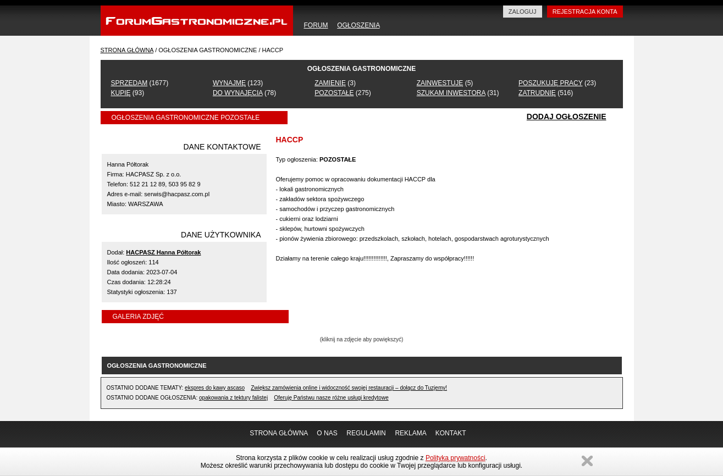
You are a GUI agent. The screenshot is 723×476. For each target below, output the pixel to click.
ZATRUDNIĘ (537, 93)
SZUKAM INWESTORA (451, 93)
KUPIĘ (121, 93)
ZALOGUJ (523, 11)
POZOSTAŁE (334, 93)
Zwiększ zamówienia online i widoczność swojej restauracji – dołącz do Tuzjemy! (349, 388)
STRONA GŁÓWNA (127, 50)
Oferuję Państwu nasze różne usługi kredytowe (331, 398)
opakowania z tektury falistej (233, 398)
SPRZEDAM (129, 83)
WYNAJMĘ (229, 83)
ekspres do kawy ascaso (215, 388)
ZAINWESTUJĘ (440, 83)
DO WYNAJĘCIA (238, 93)
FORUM (316, 25)
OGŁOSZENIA (358, 25)
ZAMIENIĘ (330, 83)
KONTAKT (450, 433)
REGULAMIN (365, 433)
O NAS (327, 433)
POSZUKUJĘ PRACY (550, 83)
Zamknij (587, 461)
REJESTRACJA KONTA (585, 11)
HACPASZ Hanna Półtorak (163, 252)
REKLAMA (410, 433)
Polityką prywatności (455, 458)
